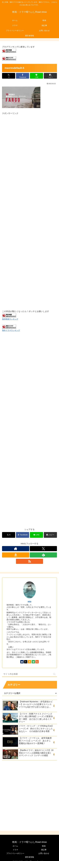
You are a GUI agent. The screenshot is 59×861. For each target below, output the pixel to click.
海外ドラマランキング (11, 330)
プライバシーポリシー (15, 853)
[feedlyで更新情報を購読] (43, 554)
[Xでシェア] (8, 76)
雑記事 (43, 850)
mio (29, 601)
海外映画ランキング (10, 319)
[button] (50, 76)
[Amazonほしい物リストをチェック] (15, 554)
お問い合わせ (43, 853)
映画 (44, 846)
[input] (29, 674)
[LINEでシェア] (36, 76)
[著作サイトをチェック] (15, 548)
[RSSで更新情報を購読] (29, 561)
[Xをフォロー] (43, 548)
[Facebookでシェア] (22, 76)
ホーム (15, 846)
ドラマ (15, 850)
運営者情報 (29, 857)
